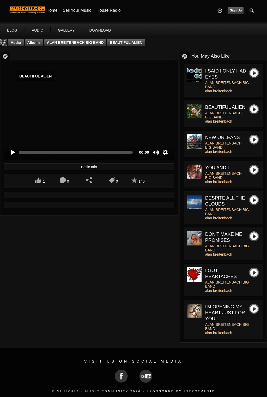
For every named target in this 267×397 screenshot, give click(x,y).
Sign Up (236, 10)
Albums (34, 42)
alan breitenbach (218, 91)
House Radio (108, 10)
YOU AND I (217, 167)
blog (12, 30)
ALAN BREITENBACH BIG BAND (75, 42)
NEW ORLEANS (222, 137)
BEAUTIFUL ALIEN (126, 42)
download (100, 30)
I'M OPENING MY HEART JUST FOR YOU (225, 312)
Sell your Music (77, 10)
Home (52, 10)
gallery (66, 30)
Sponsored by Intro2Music (181, 391)
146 (141, 181)
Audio (16, 42)
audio (37, 30)
